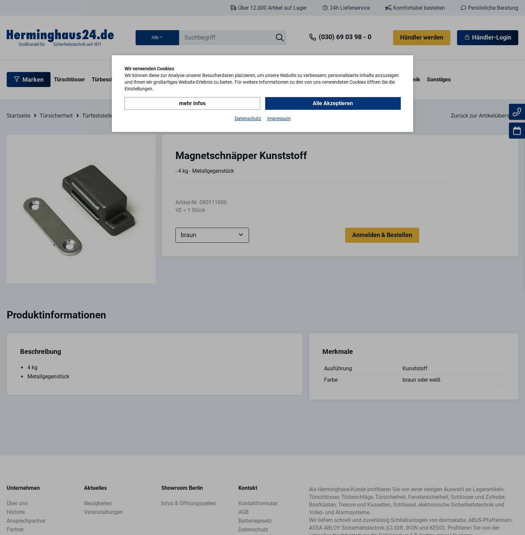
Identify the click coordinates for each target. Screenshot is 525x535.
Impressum (279, 118)
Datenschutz (248, 118)
